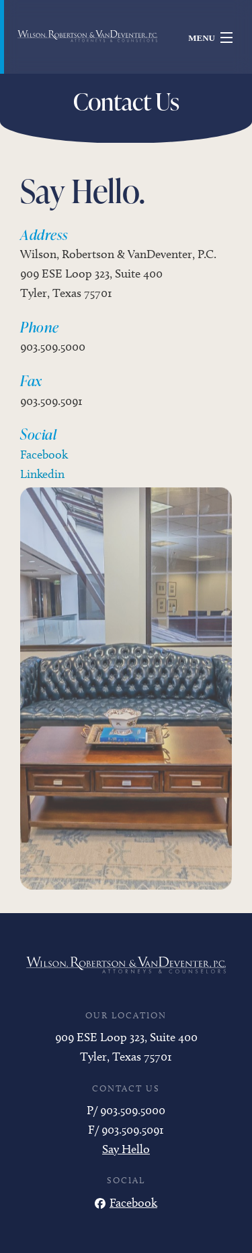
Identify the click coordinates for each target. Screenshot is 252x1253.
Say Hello (126, 1149)
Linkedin (42, 474)
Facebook (44, 454)
